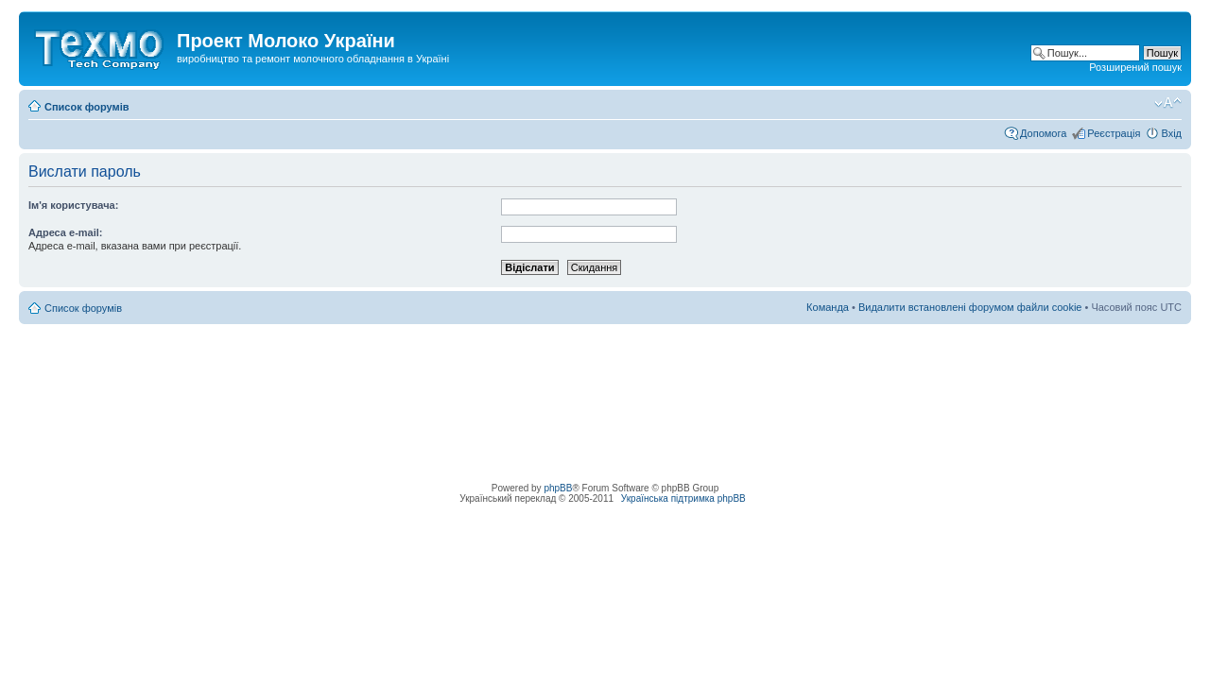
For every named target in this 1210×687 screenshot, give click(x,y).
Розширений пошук (1135, 67)
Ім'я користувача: (73, 205)
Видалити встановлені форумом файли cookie (970, 307)
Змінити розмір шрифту (1168, 103)
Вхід (1171, 133)
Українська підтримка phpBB (683, 498)
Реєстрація (1113, 133)
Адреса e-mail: (65, 232)
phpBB (558, 488)
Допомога (1043, 133)
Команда (827, 307)
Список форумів (86, 106)
